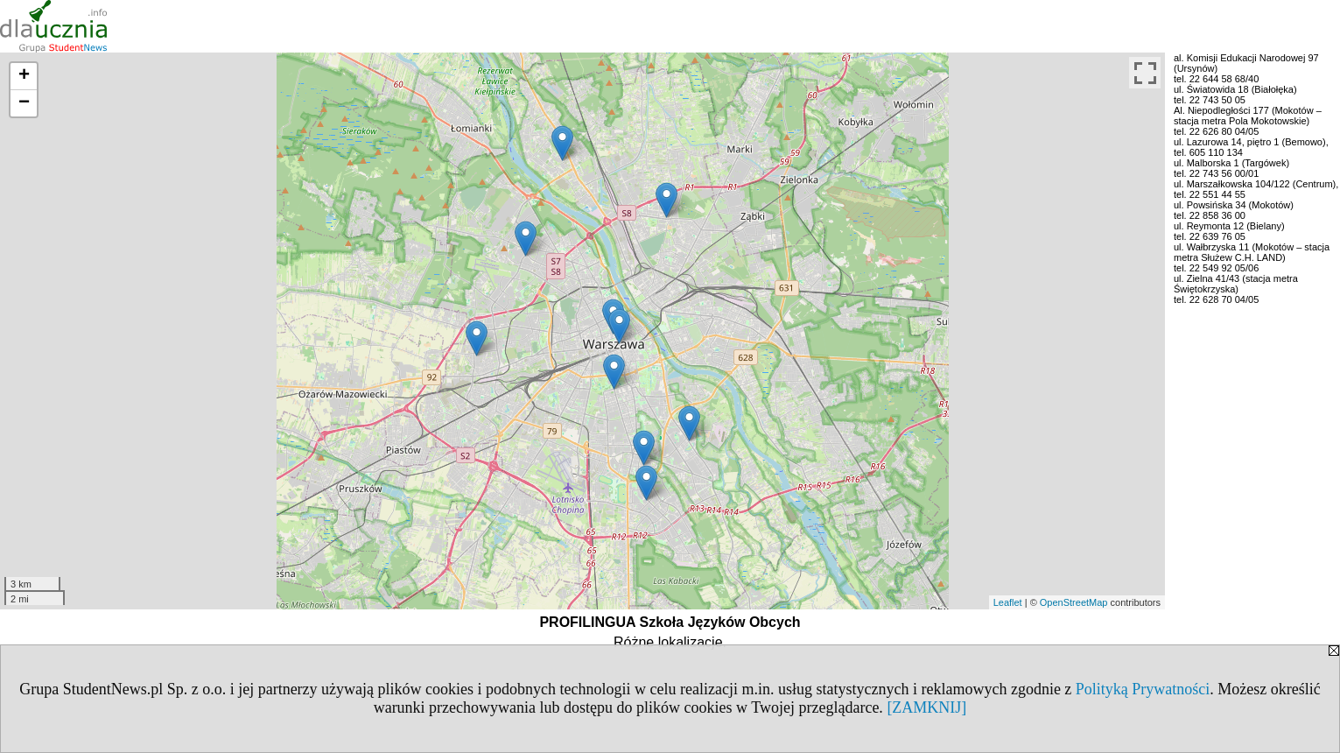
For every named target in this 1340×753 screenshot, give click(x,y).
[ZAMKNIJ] (926, 707)
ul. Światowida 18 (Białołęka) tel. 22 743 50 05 (1235, 94)
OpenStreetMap (1074, 602)
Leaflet (1007, 602)
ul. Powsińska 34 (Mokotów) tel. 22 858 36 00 (1234, 210)
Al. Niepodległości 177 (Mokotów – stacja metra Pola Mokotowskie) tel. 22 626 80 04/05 (1248, 121)
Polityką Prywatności (1143, 689)
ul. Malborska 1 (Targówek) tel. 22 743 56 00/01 (1231, 168)
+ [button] (24, 76)
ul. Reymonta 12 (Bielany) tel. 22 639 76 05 (1229, 231)
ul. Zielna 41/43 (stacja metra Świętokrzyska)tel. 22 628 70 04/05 (1236, 289)
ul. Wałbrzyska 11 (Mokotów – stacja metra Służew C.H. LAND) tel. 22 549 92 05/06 (1251, 257)
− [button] (24, 103)
